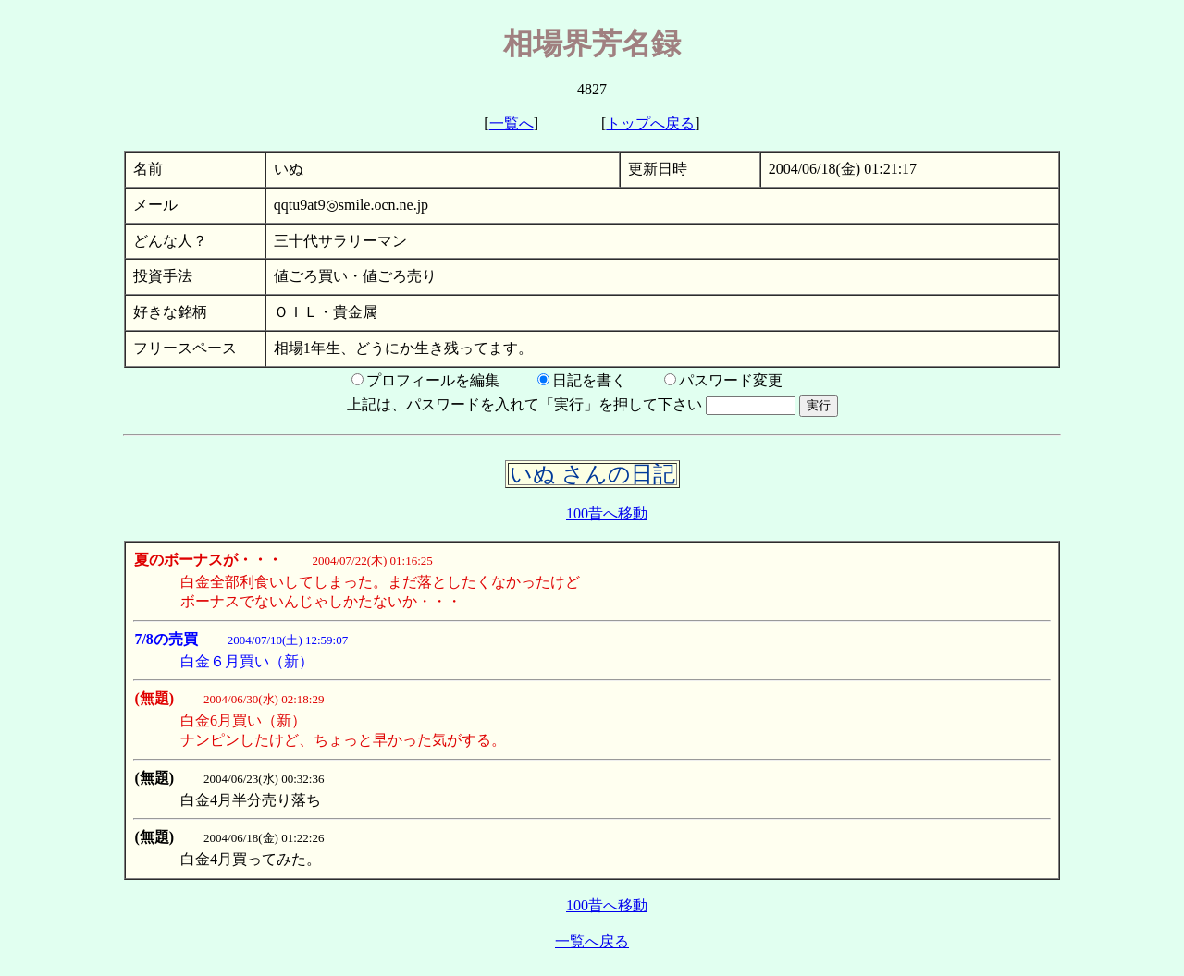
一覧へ (511, 123)
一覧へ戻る (592, 941)
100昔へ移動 (607, 513)
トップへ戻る (650, 123)
